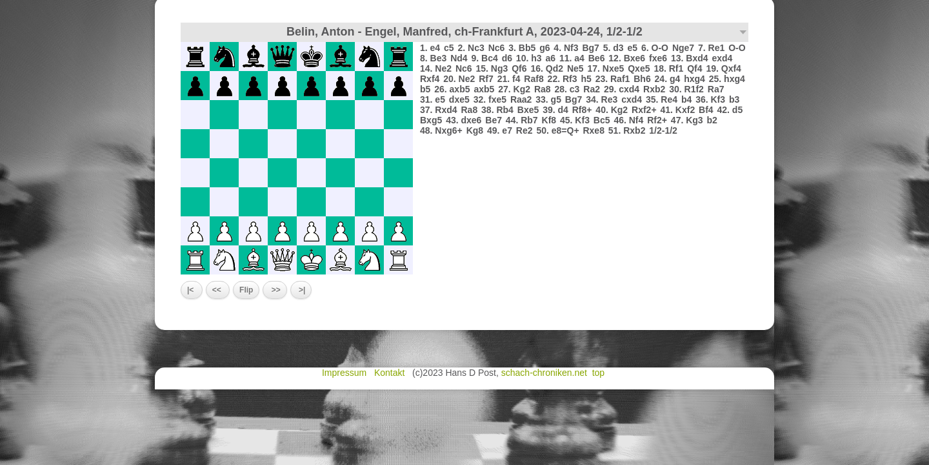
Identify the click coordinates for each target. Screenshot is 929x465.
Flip (246, 289)
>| (301, 289)
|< (191, 289)
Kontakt (390, 372)
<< (217, 289)
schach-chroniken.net (544, 372)
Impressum (345, 372)
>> (274, 289)
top (599, 372)
